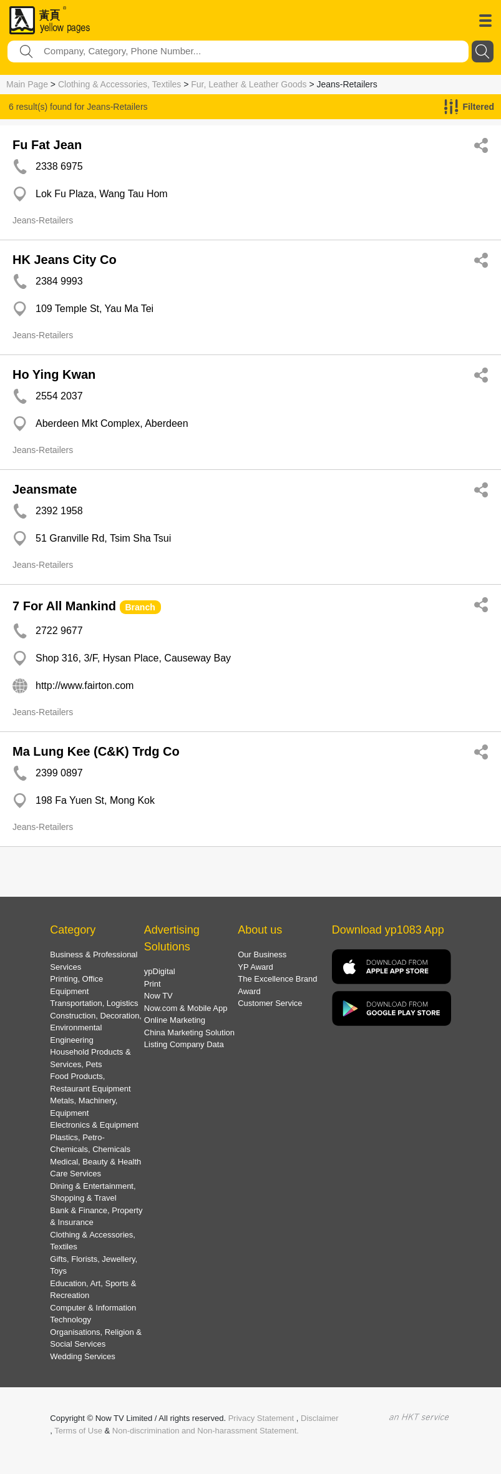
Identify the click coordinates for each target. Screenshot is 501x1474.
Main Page (27, 84)
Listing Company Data (184, 1044)
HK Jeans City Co (64, 259)
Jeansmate (44, 489)
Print (152, 983)
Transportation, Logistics (94, 1003)
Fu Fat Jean (47, 145)
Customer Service (270, 1003)
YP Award (255, 967)
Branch (140, 607)
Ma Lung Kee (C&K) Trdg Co (96, 751)
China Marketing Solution (189, 1032)
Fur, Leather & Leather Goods (248, 84)
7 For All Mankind (64, 606)
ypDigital (159, 971)
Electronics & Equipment (94, 1125)
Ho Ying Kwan (53, 374)
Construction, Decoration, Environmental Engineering (96, 1028)
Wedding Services (82, 1356)
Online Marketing (174, 1020)
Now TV (158, 995)
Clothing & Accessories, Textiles (119, 84)
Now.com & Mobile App (186, 1008)
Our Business (262, 954)
